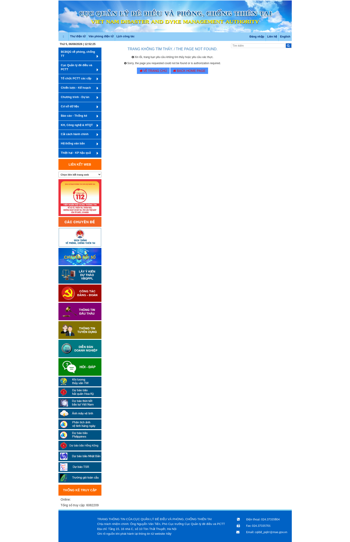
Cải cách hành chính (79, 134)
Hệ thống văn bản (79, 144)
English (285, 36)
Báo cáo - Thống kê (79, 116)
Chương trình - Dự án (79, 97)
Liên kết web (80, 164)
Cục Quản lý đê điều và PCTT (79, 68)
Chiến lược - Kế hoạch (79, 88)
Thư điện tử (78, 36)
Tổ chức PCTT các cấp (79, 79)
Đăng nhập (256, 36)
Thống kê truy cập (80, 490)
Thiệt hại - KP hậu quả (79, 153)
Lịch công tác (125, 36)
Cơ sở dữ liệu (79, 107)
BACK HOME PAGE (189, 71)
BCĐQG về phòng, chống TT (79, 54)
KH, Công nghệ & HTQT (79, 125)
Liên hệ (272, 36)
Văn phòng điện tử (100, 36)
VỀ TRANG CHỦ (153, 71)
